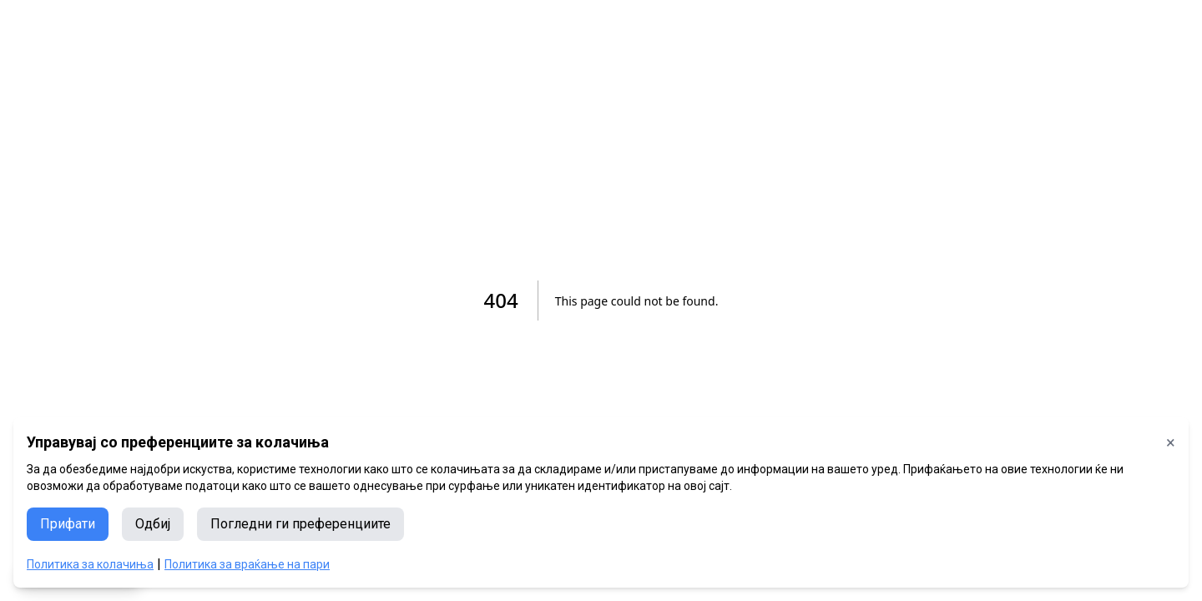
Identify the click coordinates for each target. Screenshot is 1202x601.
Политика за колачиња (90, 564)
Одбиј (152, 524)
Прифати (67, 524)
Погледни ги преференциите (300, 524)
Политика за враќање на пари (247, 564)
